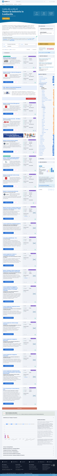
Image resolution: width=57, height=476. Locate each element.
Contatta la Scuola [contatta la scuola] (31, 98)
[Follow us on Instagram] (50, 473)
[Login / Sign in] (52, 1)
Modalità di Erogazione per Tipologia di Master (11, 448)
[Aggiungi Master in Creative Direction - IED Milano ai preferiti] (24, 130)
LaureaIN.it (23, 461)
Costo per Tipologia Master (8, 446)
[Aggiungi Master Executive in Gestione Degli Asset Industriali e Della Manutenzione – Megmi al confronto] (26, 219)
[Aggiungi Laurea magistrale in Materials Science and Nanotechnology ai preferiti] (24, 318)
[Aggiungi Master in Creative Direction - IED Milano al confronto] (26, 130)
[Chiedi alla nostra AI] (16, 67)
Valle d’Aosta (48, 132)
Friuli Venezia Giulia (48, 98)
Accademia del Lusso (6, 73)
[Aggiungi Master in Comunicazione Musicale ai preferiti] (24, 203)
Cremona (48, 112)
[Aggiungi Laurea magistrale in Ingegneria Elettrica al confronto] (26, 233)
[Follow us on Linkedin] (54, 473)
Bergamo (48, 108)
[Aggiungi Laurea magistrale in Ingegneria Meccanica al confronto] (26, 350)
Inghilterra (48, 101)
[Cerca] (44, 1)
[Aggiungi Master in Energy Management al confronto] (26, 67)
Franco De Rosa (44, 469)
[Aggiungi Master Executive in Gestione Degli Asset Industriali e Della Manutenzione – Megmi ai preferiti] (24, 219)
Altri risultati (20, 408)
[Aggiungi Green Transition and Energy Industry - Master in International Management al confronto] (26, 170)
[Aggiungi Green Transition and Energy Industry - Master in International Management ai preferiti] (24, 170)
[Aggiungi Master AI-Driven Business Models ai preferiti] (24, 152)
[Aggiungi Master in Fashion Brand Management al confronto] (26, 114)
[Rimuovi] (18, 44)
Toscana (48, 128)
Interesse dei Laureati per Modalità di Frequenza (11, 453)
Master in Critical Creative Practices (45, 58)
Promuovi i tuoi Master (19, 466)
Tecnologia (46, 152)
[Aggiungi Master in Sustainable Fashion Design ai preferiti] (24, 186)
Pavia (48, 116)
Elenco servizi (4, 466)
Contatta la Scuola (8, 113)
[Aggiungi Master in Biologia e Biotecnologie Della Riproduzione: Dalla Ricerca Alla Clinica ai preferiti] (24, 282)
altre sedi (25, 216)
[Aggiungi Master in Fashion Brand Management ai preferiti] (24, 114)
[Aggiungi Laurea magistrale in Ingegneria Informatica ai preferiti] (24, 366)
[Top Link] (54, 1)
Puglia (48, 123)
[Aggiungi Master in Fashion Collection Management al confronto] (26, 82)
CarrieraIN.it (32, 461)
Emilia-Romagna (48, 97)
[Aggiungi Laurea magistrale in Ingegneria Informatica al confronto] (26, 366)
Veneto (48, 133)
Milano (48, 115)
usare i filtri (29, 39)
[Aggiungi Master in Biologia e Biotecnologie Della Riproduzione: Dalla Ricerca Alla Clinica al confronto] (26, 282)
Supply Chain (47, 140)
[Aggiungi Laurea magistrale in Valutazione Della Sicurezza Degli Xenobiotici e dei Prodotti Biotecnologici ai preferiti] (24, 384)
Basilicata (48, 91)
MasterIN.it (5, 461)
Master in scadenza (44, 43)
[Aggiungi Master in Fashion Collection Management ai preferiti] (24, 82)
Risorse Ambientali (46, 146)
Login (3, 467)
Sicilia (48, 126)
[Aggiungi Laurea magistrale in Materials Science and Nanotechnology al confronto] (26, 318)
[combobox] (29, 1)
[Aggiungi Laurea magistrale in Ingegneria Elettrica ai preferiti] (24, 233)
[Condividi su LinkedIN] (51, 189)
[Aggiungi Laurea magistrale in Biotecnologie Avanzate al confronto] (26, 334)
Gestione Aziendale (46, 79)
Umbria (48, 130)
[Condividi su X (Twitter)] (53, 189)
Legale (46, 80)
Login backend (18, 467)
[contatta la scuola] (19, 135)
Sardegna (48, 125)
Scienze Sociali (46, 150)
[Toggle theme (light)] (50, 1)
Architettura (47, 84)
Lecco (48, 113)
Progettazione (47, 139)
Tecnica (47, 142)
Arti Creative (46, 76)
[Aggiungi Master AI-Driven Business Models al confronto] (26, 152)
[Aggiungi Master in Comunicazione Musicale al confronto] (26, 203)
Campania (48, 94)
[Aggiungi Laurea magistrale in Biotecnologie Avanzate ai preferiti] (24, 334)
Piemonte (48, 122)
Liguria (48, 104)
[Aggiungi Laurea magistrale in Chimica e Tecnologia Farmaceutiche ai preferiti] (24, 266)
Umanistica (46, 155)
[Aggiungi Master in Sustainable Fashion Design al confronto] (26, 186)
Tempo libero (46, 153)
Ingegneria (47, 135)
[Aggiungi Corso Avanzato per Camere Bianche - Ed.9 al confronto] (26, 404)
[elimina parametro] (53, 83)
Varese (48, 118)
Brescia (48, 109)
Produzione (47, 138)
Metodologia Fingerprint (32, 466)
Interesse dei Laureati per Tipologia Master (11, 451)
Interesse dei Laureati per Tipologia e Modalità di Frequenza (13, 455)
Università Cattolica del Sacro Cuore (9, 141)
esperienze (12, 39)
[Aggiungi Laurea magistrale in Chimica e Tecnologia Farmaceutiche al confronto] (26, 266)
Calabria (48, 92)
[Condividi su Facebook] (49, 189)
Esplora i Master (6, 18)
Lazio (48, 102)
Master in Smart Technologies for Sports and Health (46, 67)
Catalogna (48, 95)
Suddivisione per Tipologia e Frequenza (10, 417)
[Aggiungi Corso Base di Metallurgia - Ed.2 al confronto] (26, 249)
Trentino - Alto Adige (48, 129)
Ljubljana (48, 105)
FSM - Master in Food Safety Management (12, 87)
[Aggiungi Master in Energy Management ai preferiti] (24, 67)
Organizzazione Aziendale (46, 82)
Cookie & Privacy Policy (28, 473)
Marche (48, 119)
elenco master (12, 40)
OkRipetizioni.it (41, 461)
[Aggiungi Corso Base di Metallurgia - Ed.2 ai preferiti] (24, 249)
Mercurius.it (50, 461)
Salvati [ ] (28, 49)
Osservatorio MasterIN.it (32, 467)
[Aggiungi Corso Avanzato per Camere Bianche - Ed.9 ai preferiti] (24, 404)
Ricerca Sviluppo (46, 145)
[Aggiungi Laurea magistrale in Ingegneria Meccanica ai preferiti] (24, 350)
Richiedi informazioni (8, 218)
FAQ (7, 466)
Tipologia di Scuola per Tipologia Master (10, 450)
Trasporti (47, 143)
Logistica (47, 136)
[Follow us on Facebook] (52, 473)
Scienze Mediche (46, 149)
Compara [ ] (34, 49)
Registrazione (6, 467)
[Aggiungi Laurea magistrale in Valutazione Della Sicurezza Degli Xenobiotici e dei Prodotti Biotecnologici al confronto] (26, 384)
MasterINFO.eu (15, 461)
